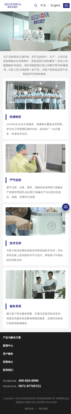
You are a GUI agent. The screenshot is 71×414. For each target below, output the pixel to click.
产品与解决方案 (12, 337)
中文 (43, 5)
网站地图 (43, 408)
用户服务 (8, 353)
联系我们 (8, 370)
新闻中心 (8, 345)
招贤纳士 (8, 362)
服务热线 (29, 408)
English (55, 5)
